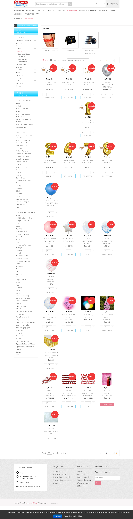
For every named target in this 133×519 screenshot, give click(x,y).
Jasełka (18, 81)
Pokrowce (19, 250)
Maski (17, 210)
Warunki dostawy (84, 483)
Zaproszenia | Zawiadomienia (25, 347)
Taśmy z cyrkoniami (22, 317)
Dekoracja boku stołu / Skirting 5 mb (51, 355)
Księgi (18, 191)
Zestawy (18, 352)
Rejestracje (19, 266)
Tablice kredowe (21, 306)
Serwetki (18, 277)
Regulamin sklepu (84, 480)
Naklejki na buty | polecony (25, 218)
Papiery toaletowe (22, 231)
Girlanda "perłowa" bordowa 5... (49, 393)
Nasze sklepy (83, 474)
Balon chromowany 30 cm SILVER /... (107, 84)
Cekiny (18, 130)
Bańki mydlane (20, 117)
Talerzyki (18, 309)
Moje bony (58, 483)
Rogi (17, 269)
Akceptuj (58, 516)
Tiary (17, 320)
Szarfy (18, 290)
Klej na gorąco (20, 178)
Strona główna (18, 19)
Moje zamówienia (61, 474)
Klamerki (18, 173)
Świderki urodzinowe (23, 301)
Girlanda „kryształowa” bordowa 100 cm (69, 393)
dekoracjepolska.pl (31, 503)
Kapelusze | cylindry (22, 167)
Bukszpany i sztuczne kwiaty (25, 124)
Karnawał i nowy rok (22, 64)
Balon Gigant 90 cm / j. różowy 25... (49, 241)
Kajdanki (18, 164)
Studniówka (19, 51)
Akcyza (18, 103)
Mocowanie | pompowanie (22, 60)
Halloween (19, 67)
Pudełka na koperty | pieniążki (23, 262)
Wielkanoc (19, 70)
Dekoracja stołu (21, 132)
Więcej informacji (70, 516)
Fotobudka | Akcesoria (23, 154)
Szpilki (18, 293)
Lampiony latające (22, 199)
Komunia (19, 46)
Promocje (81, 471)
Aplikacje (19, 106)
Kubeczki (19, 194)
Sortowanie (62, 60)
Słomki (18, 282)
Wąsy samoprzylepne (23, 328)
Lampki (18, 207)
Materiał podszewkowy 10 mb (51, 431)
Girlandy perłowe (21, 162)
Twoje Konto (59, 471)
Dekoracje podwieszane (23, 140)
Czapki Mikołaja (21, 127)
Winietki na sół (20, 330)
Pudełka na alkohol (22, 256)
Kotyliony (19, 188)
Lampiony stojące (21, 204)
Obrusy (18, 226)
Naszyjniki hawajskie (22, 221)
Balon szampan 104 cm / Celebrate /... (107, 317)
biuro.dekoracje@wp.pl (32, 486)
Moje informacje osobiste (64, 480)
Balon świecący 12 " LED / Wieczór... (68, 317)
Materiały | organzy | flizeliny (25, 213)
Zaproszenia (22, 57)
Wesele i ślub (20, 38)
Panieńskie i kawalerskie (23, 40)
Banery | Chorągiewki (23, 114)
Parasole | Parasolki (22, 234)
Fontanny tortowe (22, 151)
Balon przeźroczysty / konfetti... (88, 241)
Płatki (17, 242)
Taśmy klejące (20, 314)
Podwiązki (19, 248)
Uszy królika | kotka (22, 325)
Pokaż (44, 453)
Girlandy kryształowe (22, 156)
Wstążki (18, 338)
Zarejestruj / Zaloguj (102, 4)
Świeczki (18, 303)
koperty (18, 186)
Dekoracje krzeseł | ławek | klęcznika (25, 136)
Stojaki (18, 285)
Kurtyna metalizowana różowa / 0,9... (107, 393)
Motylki (18, 215)
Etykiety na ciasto (21, 146)
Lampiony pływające (22, 202)
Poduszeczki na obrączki (24, 245)
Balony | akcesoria (22, 109)
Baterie (18, 111)
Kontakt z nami (83, 477)
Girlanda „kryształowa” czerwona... (88, 393)
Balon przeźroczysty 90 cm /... (49, 317)
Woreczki (19, 333)
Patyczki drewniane (22, 237)
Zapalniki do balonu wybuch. (25, 344)
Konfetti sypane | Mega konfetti (23, 182)
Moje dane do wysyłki (62, 477)
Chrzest (18, 49)
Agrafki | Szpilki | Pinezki (24, 101)
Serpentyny (19, 274)
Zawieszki (19, 349)
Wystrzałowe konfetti (23, 341)
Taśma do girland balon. (24, 312)
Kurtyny (18, 196)
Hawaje (18, 72)
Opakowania (20, 83)
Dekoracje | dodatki (24, 54)
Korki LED (19, 175)
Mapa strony (82, 486)
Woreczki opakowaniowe (24, 336)
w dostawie (107, 405)
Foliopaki (19, 148)
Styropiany (19, 288)
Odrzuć (80, 516)
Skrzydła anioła (21, 280)
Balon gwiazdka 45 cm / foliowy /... (68, 241)
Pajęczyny (19, 229)
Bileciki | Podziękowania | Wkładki (24, 120)
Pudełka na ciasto (22, 258)
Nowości (18, 86)
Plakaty (18, 240)
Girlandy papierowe (22, 159)
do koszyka (49, 98)
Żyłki (17, 355)
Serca (17, 271)
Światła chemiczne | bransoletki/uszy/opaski (24, 297)
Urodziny (19, 43)
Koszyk (113, 4)
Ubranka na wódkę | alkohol (25, 322)
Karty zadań (20, 170)
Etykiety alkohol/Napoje (23, 143)
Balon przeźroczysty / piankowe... (107, 241)
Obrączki (19, 223)
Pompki (18, 253)
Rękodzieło (19, 75)
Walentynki (19, 78)
